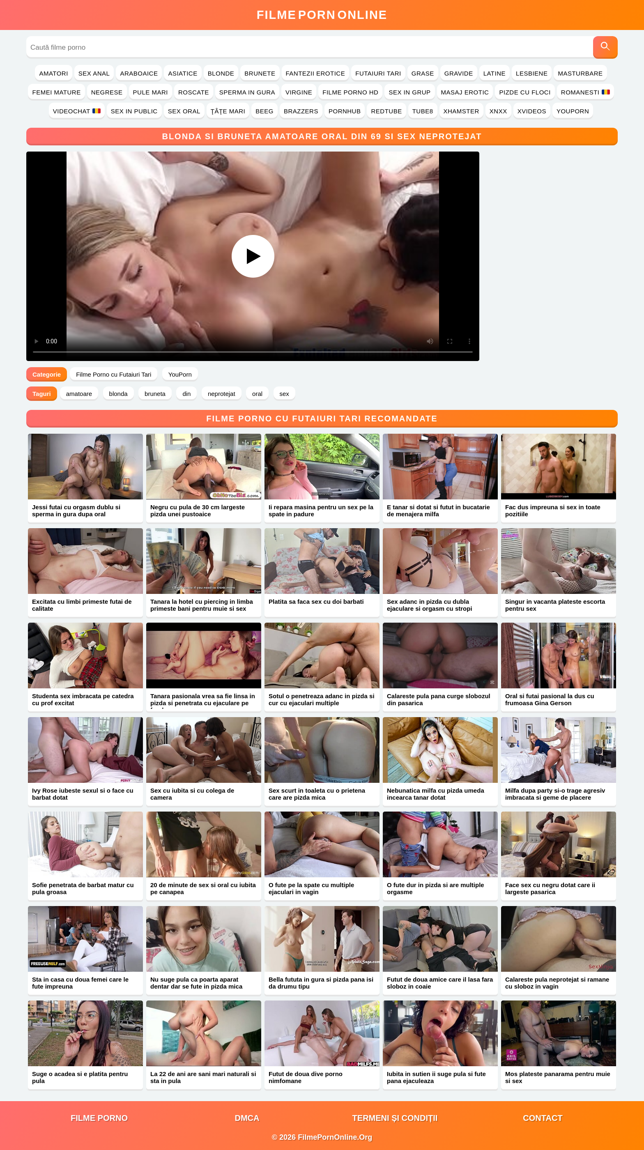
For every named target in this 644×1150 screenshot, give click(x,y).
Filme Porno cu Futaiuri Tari (113, 374)
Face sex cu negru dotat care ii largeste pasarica (550, 888)
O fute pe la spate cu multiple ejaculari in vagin (311, 888)
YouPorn (573, 111)
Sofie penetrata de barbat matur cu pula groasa (83, 888)
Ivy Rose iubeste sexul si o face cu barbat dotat (82, 794)
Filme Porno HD (350, 92)
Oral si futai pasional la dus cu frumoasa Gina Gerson (549, 699)
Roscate (193, 92)
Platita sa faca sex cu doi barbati (316, 601)
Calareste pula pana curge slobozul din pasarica (438, 699)
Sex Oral (184, 111)
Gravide (458, 73)
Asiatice (182, 73)
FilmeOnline (322, 14)
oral (257, 393)
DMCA (247, 1117)
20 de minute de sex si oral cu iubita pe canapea (203, 888)
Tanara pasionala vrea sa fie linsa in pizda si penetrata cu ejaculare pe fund (202, 702)
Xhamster (461, 111)
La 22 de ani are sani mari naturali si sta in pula (203, 1077)
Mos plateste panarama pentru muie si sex (557, 1077)
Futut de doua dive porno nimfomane (306, 1077)
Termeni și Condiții (395, 1117)
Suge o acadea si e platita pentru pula (80, 1077)
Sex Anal (94, 73)
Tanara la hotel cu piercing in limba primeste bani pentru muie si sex (201, 605)
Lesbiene (531, 73)
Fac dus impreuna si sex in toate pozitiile (552, 511)
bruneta (155, 393)
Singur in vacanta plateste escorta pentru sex (555, 605)
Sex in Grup (409, 92)
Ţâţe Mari (228, 111)
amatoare (79, 393)
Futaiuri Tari (378, 73)
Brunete (259, 73)
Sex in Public (134, 111)
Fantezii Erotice (315, 73)
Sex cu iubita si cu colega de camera (192, 794)
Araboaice (139, 73)
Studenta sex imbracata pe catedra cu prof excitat (83, 699)
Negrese (107, 92)
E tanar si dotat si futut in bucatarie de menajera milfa (438, 511)
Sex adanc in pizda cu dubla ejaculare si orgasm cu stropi (429, 605)
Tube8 (422, 111)
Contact (542, 1117)
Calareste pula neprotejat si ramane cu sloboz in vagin (557, 983)
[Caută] (605, 47)
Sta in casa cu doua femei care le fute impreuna (80, 983)
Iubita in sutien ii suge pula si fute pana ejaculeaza (436, 1077)
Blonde (221, 73)
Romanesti (585, 92)
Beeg (264, 111)
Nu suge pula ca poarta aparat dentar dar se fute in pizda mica (196, 983)
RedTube (386, 111)
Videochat (77, 111)
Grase (423, 73)
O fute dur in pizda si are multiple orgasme (435, 888)
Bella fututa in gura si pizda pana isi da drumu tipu (321, 983)
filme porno (99, 1117)
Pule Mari (150, 92)
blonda (118, 393)
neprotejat (221, 393)
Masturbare (580, 73)
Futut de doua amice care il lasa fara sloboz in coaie (440, 983)
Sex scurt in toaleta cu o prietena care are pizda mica (317, 794)
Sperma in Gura (247, 92)
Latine (494, 73)
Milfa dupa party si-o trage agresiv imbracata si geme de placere (555, 794)
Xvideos (532, 111)
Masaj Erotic (465, 92)
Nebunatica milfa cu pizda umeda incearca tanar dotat (435, 794)
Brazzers (301, 111)
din (186, 393)
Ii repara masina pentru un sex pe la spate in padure (321, 511)
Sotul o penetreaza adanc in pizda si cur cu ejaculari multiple (322, 699)
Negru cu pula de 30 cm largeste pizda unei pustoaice (197, 511)
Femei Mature (56, 92)
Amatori (53, 73)
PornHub (345, 111)
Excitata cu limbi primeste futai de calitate (82, 605)
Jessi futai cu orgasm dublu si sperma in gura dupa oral (76, 511)
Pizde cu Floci (524, 92)
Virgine (298, 92)
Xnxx (498, 111)
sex (284, 393)
